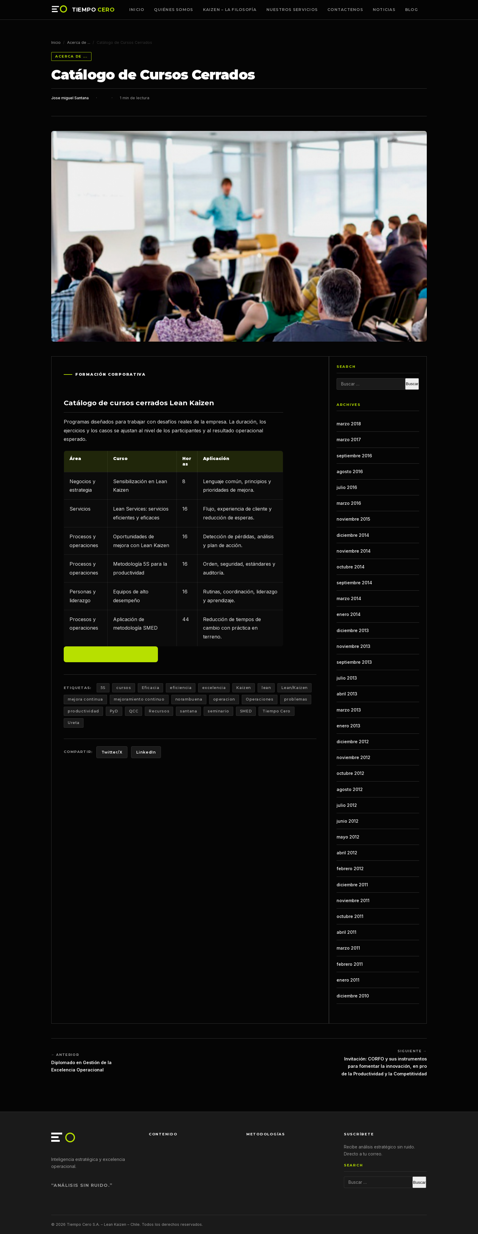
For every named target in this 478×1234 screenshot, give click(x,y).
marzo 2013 (349, 709)
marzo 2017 (349, 439)
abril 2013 (347, 693)
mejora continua (85, 699)
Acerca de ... (78, 42)
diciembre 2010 (353, 995)
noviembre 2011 (353, 900)
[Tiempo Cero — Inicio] (59, 10)
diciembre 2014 (353, 535)
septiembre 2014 (354, 582)
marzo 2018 (349, 423)
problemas (295, 699)
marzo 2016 (349, 503)
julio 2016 (347, 487)
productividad (83, 711)
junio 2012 (347, 821)
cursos (123, 687)
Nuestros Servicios (292, 9)
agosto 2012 (350, 789)
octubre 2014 (351, 566)
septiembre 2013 (354, 662)
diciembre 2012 (353, 741)
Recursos (159, 711)
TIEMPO (93, 9)
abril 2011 (346, 932)
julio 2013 (347, 677)
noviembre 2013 (353, 646)
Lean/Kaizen (294, 687)
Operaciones (259, 699)
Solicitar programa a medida (110, 654)
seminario (218, 711)
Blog (411, 9)
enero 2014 (349, 614)
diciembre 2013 (353, 630)
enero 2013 (348, 725)
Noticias (384, 9)
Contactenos (345, 9)
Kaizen (243, 687)
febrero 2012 (350, 868)
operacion (224, 699)
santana (188, 711)
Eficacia (150, 687)
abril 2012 (347, 852)
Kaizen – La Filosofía (230, 9)
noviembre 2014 (354, 551)
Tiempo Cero (276, 711)
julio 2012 (347, 805)
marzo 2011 (348, 948)
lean (266, 687)
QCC (133, 711)
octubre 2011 (350, 916)
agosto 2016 (350, 471)
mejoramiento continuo (139, 699)
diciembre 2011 (352, 884)
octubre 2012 (350, 773)
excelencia (214, 687)
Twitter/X (112, 752)
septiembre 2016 (354, 455)
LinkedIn (146, 752)
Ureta (74, 722)
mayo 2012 (348, 836)
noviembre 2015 (353, 519)
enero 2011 (348, 980)
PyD (114, 711)
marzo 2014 (349, 598)
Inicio (136, 9)
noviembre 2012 (353, 757)
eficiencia (180, 687)
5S (103, 687)
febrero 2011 (350, 964)
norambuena (188, 699)
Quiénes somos (173, 9)
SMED (246, 711)
